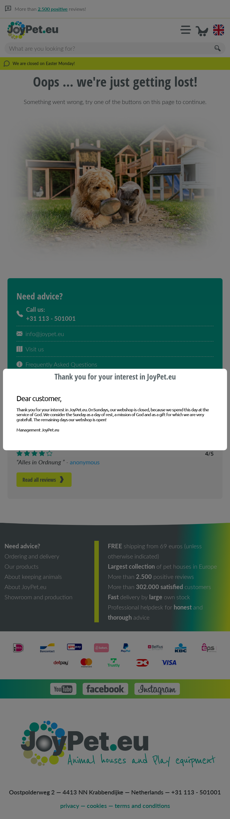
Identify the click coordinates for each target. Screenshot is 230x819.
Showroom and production (38, 597)
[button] (185, 30)
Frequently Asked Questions (56, 364)
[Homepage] (59, 30)
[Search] (218, 48)
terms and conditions (142, 805)
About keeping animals (33, 576)
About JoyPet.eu (25, 587)
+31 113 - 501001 (196, 792)
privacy (69, 805)
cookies (97, 805)
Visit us (30, 349)
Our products (21, 566)
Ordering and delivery (31, 556)
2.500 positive (56, 8)
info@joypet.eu (40, 334)
